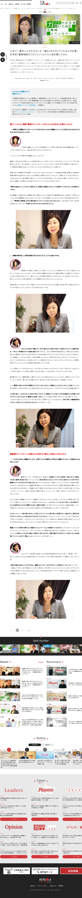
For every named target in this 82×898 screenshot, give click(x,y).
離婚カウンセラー (46, 80)
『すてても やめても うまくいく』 (24, 112)
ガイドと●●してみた (45, 12)
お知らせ (11, 4)
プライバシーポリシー (42, 886)
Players (49, 665)
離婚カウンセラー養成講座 (27, 105)
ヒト (2, 4)
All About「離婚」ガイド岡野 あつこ (21, 92)
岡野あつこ (71, 78)
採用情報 (60, 886)
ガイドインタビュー (50, 78)
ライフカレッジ (4, 750)
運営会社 (32, 886)
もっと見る (13, 819)
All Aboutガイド (21, 78)
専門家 (17, 4)
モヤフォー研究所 (26, 4)
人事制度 (50, 691)
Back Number (75, 42)
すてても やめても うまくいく (35, 78)
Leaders (50, 717)
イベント (2, 665)
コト (6, 4)
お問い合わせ (53, 886)
